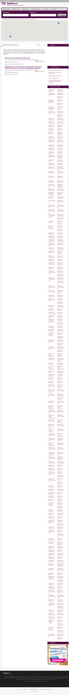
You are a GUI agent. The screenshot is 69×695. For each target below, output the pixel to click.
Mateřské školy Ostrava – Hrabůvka (60, 407)
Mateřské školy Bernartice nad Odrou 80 (51, 101)
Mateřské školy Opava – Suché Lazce (51, 391)
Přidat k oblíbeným (40, 61)
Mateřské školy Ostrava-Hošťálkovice (60, 435)
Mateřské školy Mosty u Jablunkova (51, 368)
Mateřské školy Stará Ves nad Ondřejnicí (60, 543)
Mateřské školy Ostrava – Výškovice (51, 430)
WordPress (37, 691)
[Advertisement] (58, 55)
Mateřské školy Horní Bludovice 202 (51, 244)
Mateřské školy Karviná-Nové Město (60, 292)
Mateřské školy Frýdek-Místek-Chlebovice (51, 193)
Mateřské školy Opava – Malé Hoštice (60, 386)
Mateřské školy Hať (52, 200)
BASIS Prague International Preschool (55, 70)
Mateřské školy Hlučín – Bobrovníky (60, 222)
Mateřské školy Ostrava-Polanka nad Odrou (52, 453)
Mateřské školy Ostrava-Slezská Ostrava (60, 458)
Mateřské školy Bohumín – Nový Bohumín (52, 108)
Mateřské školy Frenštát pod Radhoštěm (60, 185)
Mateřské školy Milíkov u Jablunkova (51, 355)
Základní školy (16, 9)
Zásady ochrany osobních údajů (46, 689)
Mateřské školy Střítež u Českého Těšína (60, 565)
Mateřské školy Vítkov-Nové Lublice (51, 621)
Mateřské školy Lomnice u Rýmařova (51, 334)
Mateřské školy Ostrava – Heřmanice (51, 407)
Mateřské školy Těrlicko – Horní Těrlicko (51, 578)
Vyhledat (6, 12)
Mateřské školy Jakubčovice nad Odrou (60, 264)
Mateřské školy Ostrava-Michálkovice (51, 444)
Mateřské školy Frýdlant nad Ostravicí (60, 193)
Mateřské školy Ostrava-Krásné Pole (60, 439)
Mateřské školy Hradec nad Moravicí (60, 252)
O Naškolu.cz (25, 689)
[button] (58, 23)
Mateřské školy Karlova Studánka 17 (52, 279)
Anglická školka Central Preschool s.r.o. (56, 75)
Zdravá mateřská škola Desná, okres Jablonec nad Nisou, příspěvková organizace (55, 81)
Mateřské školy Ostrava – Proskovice (60, 421)
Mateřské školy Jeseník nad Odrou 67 (52, 272)
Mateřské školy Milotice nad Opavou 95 (60, 355)
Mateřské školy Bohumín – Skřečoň (60, 108)
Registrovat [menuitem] (8, 1)
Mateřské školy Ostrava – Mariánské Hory (51, 416)
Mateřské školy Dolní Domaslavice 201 (60, 168)
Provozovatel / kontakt (34, 689)
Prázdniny (54, 9)
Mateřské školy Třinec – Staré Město (60, 591)
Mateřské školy (6, 9)
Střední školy (25, 9)
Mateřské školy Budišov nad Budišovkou (60, 133)
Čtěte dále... (21, 64)
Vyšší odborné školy (35, 9)
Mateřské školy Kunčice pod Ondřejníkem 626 (52, 320)
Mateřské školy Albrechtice (19, 59)
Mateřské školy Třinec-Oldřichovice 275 (60, 596)
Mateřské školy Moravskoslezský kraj (17, 19)
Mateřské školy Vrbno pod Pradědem (51, 628)
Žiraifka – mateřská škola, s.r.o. (54, 78)
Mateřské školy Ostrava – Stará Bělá (51, 425)
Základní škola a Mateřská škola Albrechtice (17, 58)
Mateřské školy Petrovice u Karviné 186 (52, 473)
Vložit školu (45, 9)
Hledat (63, 15)
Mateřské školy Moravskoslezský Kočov (60, 359)
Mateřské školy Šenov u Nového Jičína (52, 521)
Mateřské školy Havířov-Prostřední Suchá (52, 215)
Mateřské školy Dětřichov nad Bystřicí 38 (60, 156)
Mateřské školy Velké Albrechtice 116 (52, 604)
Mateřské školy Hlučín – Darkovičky (51, 227)
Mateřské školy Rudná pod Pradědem (51, 504)
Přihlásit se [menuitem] (3, 1)
